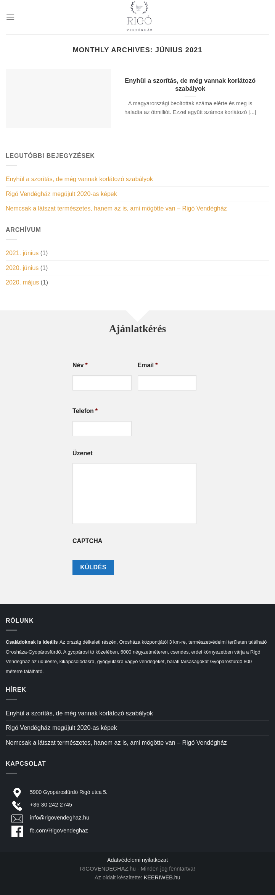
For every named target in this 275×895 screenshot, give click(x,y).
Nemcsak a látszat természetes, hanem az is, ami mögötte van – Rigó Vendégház (116, 208)
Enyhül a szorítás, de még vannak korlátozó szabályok (79, 179)
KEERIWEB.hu (162, 877)
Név (80, 365)
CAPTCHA (87, 541)
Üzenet (82, 453)
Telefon (85, 411)
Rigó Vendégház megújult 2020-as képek (61, 194)
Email (148, 365)
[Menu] (10, 17)
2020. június (22, 268)
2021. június (22, 253)
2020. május (22, 282)
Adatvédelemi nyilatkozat (137, 860)
